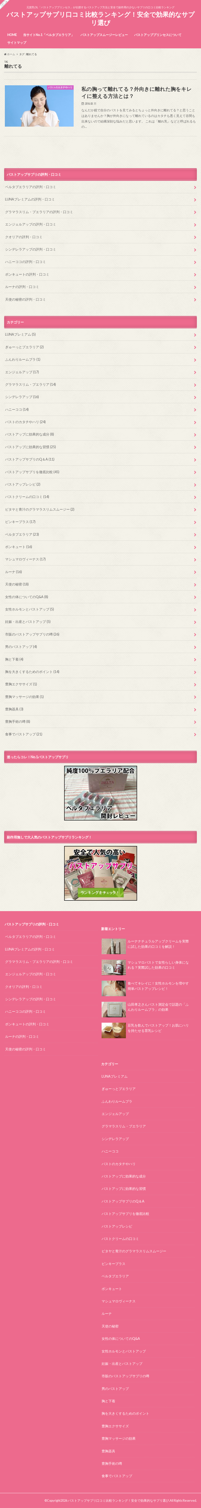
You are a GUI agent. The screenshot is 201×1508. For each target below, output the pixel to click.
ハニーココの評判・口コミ (25, 262)
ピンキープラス (20, 522)
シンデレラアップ (22, 397)
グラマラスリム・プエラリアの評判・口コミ (39, 212)
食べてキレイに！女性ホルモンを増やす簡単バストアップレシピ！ (145, 988)
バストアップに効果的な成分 (29, 434)
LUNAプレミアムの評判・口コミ (30, 199)
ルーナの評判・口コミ (22, 287)
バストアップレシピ (22, 484)
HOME (12, 35)
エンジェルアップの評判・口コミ (30, 224)
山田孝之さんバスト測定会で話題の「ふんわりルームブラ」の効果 (145, 1009)
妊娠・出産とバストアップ (28, 621)
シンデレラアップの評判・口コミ (30, 249)
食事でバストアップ (23, 734)
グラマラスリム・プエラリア (30, 384)
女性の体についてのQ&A (26, 597)
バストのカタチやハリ (25, 422)
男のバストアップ (21, 647)
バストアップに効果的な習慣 (30, 447)
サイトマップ (16, 42)
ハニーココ (17, 409)
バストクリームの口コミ (27, 497)
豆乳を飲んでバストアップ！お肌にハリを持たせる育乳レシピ (145, 1030)
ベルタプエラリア (22, 534)
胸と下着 (14, 659)
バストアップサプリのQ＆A (29, 459)
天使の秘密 (17, 584)
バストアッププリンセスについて (158, 35)
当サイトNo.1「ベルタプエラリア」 (48, 35)
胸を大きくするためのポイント (32, 672)
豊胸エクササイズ (21, 684)
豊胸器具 (14, 709)
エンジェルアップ (22, 372)
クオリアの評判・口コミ (24, 237)
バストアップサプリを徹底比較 (32, 472)
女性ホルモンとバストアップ (29, 609)
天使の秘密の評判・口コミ (25, 299)
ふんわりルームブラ (22, 359)
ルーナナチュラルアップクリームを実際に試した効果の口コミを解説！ (145, 946)
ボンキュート (18, 547)
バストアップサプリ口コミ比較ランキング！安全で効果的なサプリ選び (101, 18)
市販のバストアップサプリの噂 (32, 634)
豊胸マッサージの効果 (24, 697)
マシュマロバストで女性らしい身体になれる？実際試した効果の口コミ (145, 967)
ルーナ (13, 572)
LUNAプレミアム (20, 334)
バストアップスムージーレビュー (104, 35)
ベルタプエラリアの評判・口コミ (30, 187)
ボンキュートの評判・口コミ (27, 274)
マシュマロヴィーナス (25, 559)
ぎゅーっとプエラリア (24, 347)
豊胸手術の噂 (17, 721)
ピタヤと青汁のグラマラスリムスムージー (39, 509)
